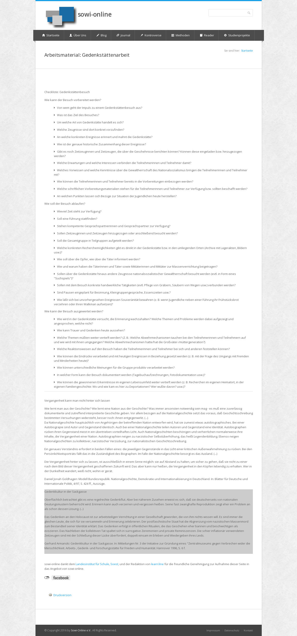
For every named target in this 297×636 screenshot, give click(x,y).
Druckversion (62, 595)
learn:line (157, 564)
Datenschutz (231, 630)
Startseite (247, 51)
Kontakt (248, 630)
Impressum (213, 630)
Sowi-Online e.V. (81, 630)
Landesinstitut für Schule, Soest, (97, 564)
